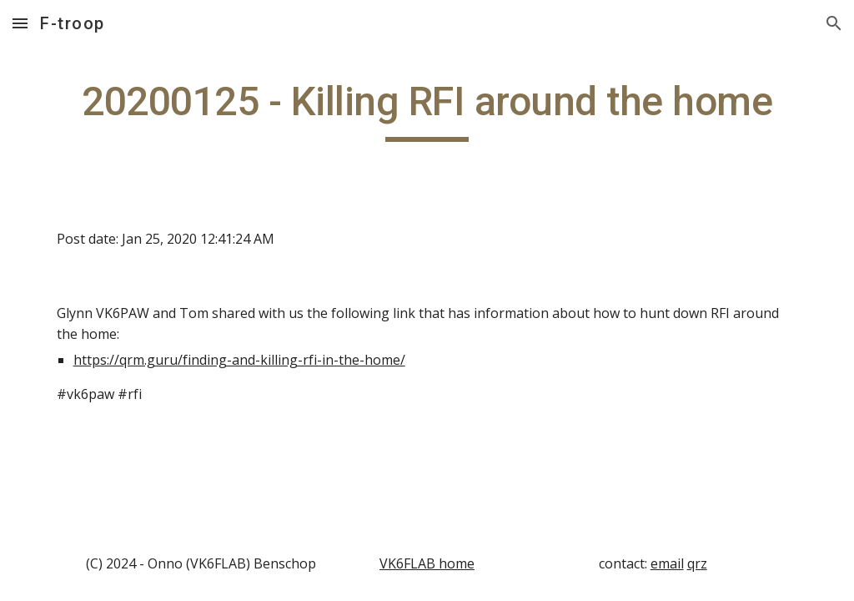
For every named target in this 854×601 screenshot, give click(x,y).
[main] (427, 109)
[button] (20, 23)
